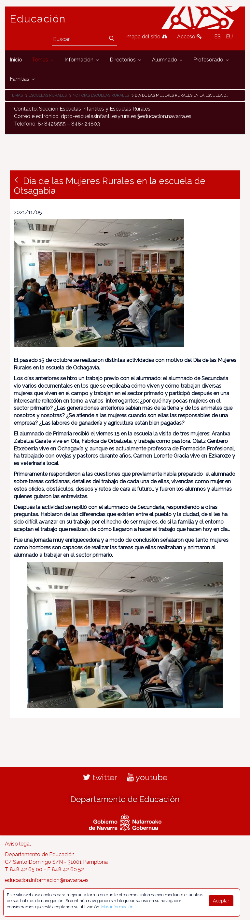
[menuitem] (16, 60)
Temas (16, 95)
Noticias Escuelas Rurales (101, 95)
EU (229, 36)
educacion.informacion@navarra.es (47, 880)
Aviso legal (18, 844)
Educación (38, 19)
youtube (147, 777)
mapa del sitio (147, 36)
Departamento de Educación (125, 799)
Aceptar (221, 900)
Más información (117, 906)
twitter (100, 777)
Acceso (189, 36)
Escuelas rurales (48, 95)
